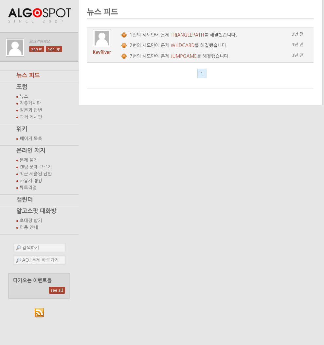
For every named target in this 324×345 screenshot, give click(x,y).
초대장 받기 (31, 220)
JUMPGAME (184, 56)
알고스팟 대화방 (36, 211)
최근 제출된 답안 (36, 174)
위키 (21, 129)
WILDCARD (183, 45)
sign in (36, 49)
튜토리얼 (28, 187)
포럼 (21, 87)
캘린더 (24, 200)
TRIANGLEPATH (187, 35)
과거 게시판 (31, 117)
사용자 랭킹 (31, 180)
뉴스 (24, 96)
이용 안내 (29, 227)
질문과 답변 (31, 110)
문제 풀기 (29, 160)
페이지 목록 (31, 138)
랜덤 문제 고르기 (36, 167)
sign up (54, 49)
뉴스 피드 (28, 75)
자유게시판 (30, 103)
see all (57, 290)
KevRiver (102, 52)
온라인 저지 (30, 151)
